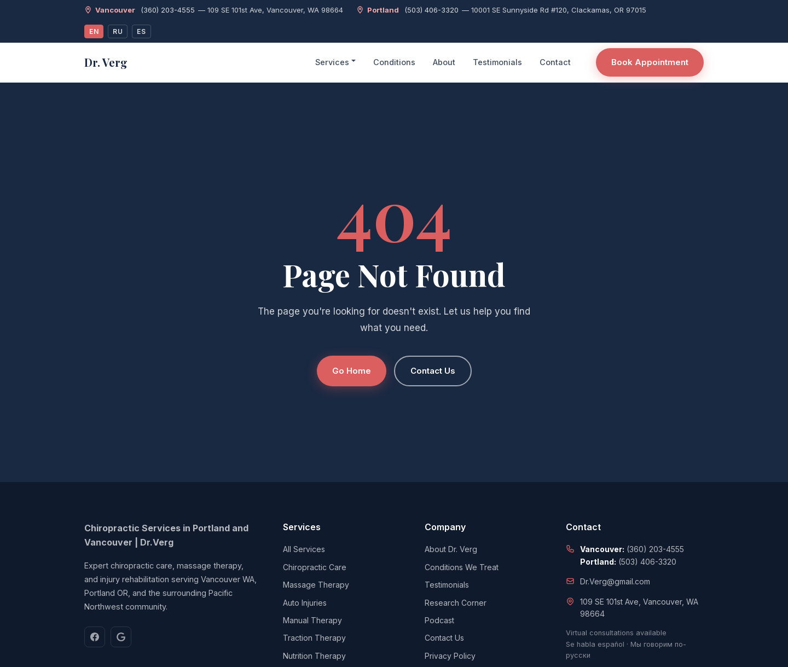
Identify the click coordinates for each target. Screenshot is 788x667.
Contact (555, 62)
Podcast (439, 620)
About (444, 62)
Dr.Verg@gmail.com (615, 581)
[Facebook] (94, 637)
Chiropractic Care (314, 567)
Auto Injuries (305, 602)
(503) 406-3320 (431, 9)
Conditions (394, 62)
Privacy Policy (450, 655)
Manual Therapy (312, 620)
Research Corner (455, 602)
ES (141, 31)
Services (332, 62)
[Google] (121, 637)
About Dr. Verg (451, 549)
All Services (304, 549)
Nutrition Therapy (314, 655)
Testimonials (497, 62)
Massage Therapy (316, 584)
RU (118, 31)
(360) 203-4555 (168, 9)
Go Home (351, 371)
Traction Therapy (314, 637)
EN (94, 31)
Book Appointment (649, 62)
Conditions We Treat (462, 567)
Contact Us (432, 371)
